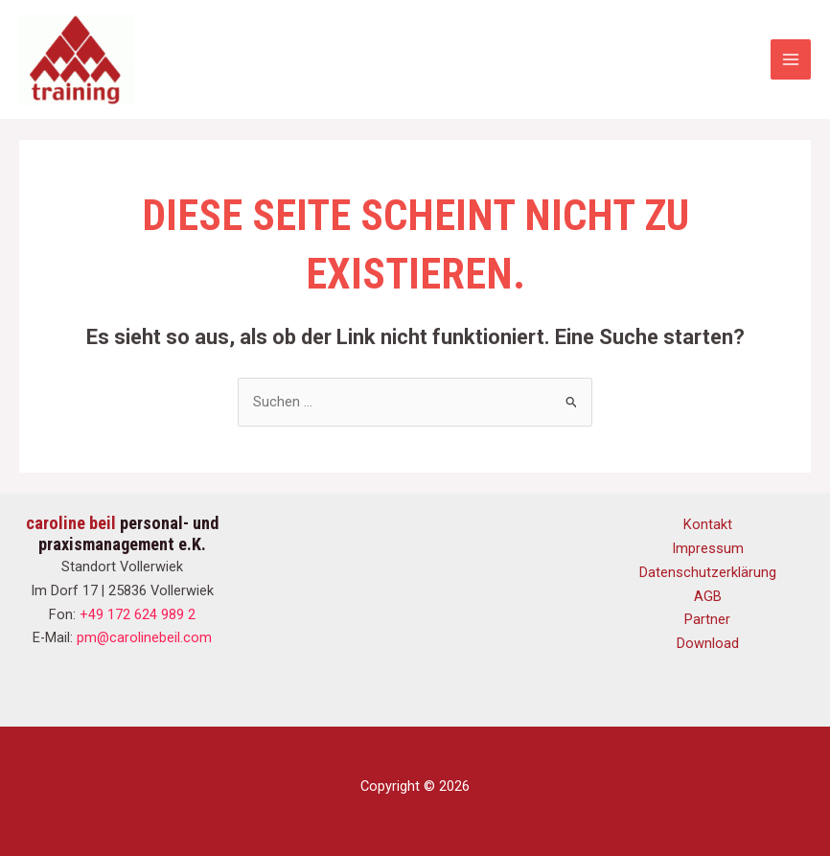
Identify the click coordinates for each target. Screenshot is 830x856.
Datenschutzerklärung (707, 572)
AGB (708, 596)
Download (708, 643)
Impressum (708, 548)
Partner (707, 619)
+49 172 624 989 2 (138, 614)
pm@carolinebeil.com (144, 637)
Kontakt (707, 524)
